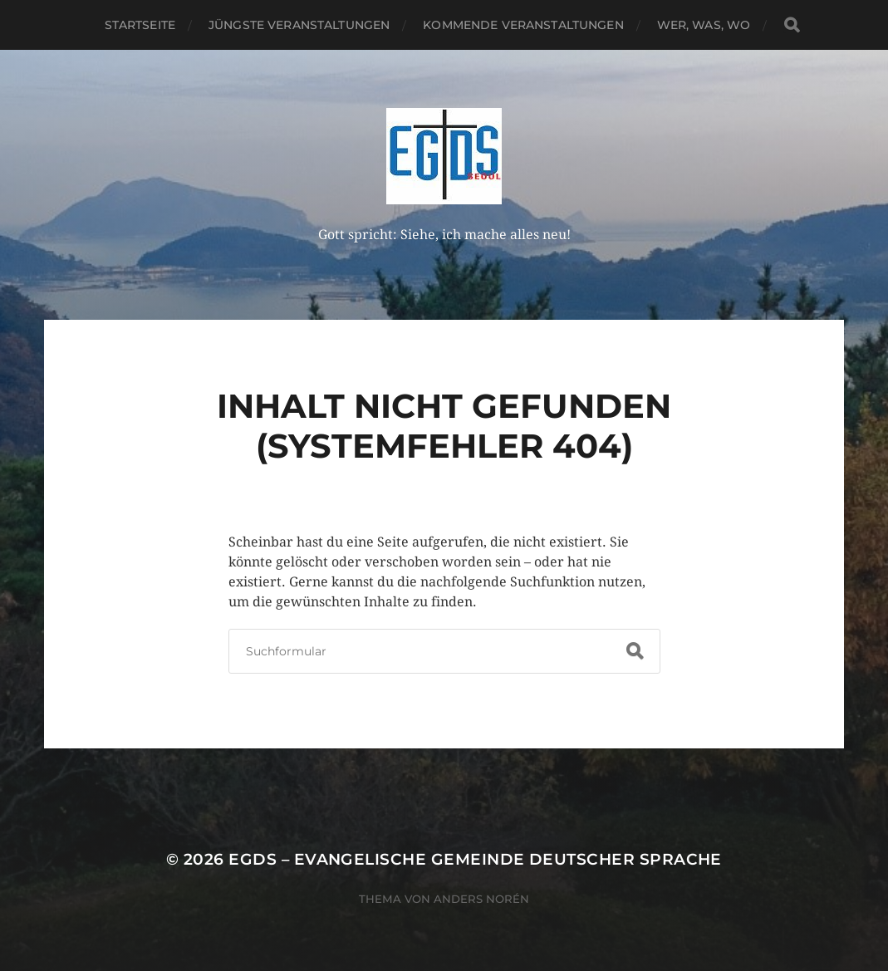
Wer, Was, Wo (704, 24)
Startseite (140, 24)
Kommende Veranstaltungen (523, 24)
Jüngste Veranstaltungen (299, 24)
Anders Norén (481, 898)
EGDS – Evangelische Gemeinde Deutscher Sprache (475, 859)
